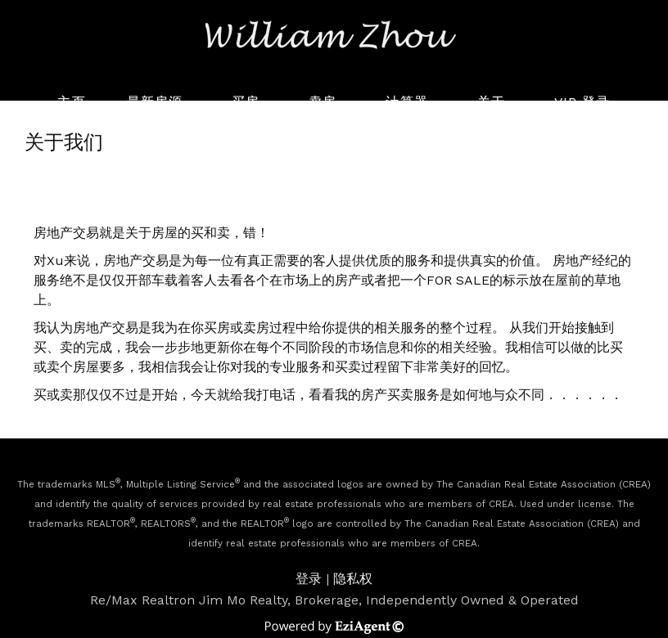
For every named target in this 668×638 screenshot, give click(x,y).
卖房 (322, 102)
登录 (309, 578)
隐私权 (352, 578)
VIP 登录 (582, 102)
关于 (491, 102)
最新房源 (155, 102)
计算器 (406, 102)
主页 (71, 102)
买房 (246, 102)
